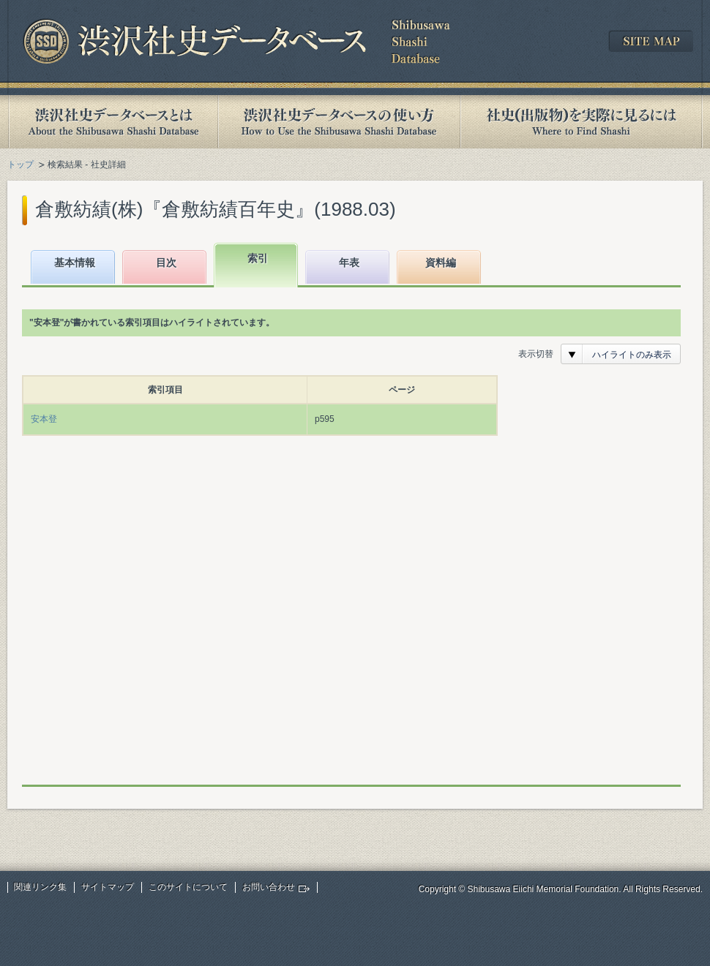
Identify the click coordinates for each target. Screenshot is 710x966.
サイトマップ (107, 887)
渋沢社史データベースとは (112, 121)
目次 (166, 262)
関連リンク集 (40, 887)
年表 (349, 262)
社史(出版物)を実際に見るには (581, 121)
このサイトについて (188, 887)
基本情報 (74, 262)
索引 (257, 258)
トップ (20, 164)
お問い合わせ (268, 887)
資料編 (440, 262)
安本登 (44, 419)
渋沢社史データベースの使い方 (338, 121)
